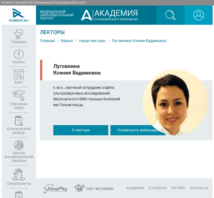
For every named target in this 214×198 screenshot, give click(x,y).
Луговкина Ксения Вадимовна (139, 40)
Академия (135, 188)
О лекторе (81, 130)
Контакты (199, 188)
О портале (158, 188)
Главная (47, 40)
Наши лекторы (92, 40)
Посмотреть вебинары (137, 130)
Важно (67, 40)
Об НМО (178, 188)
